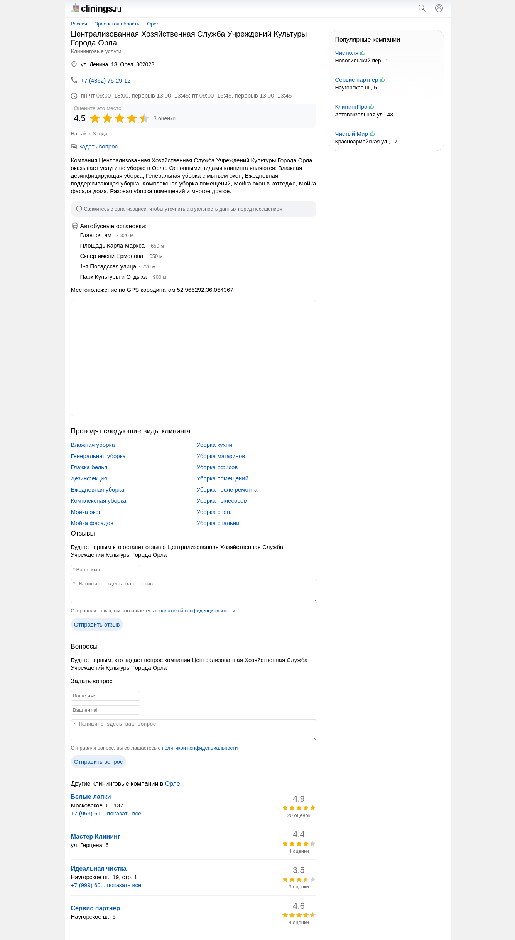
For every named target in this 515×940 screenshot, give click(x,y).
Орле (172, 783)
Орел (153, 24)
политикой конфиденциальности (197, 610)
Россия (79, 24)
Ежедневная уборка (98, 489)
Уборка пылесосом (222, 500)
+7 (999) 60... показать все (106, 885)
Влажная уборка (93, 444)
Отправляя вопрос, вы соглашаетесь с (154, 748)
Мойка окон (86, 512)
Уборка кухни (214, 444)
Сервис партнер (95, 908)
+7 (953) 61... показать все (106, 813)
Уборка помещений (223, 478)
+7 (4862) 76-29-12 (106, 80)
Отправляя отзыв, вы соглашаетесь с (153, 610)
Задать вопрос (94, 146)
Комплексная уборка (99, 500)
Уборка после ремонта (227, 489)
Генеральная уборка (98, 456)
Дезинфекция (89, 478)
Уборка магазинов (221, 456)
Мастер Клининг (95, 836)
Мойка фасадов (92, 523)
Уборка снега (214, 512)
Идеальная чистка (99, 868)
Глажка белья (89, 467)
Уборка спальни (218, 523)
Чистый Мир (351, 133)
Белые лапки (91, 796)
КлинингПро (351, 106)
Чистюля (347, 52)
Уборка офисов (217, 467)
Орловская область (116, 24)
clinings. (96, 8)
